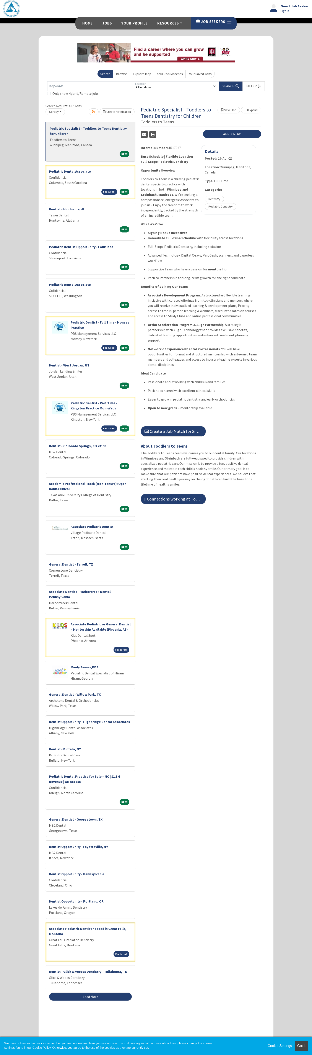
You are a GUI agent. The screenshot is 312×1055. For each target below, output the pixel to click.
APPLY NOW (232, 134)
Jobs (107, 23)
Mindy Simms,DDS (84, 667)
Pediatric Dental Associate (70, 171)
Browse (121, 74)
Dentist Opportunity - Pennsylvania (76, 874)
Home (87, 23)
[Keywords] (90, 86)
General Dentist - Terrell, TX (71, 564)
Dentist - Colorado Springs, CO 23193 (77, 446)
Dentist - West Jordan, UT (69, 365)
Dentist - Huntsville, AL (67, 209)
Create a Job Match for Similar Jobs (175, 431)
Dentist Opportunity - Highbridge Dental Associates (89, 722)
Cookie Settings (280, 1046)
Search (105, 74)
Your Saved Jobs (200, 74)
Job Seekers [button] (213, 21)
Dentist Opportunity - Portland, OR (76, 901)
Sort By (54, 112)
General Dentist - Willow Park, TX (75, 694)
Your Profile (134, 23)
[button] (254, 86)
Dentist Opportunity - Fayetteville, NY (78, 846)
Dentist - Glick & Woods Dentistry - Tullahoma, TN (88, 971)
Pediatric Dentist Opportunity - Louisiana (81, 247)
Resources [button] (168, 23)
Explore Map (142, 74)
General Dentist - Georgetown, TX (75, 819)
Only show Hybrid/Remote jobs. (75, 93)
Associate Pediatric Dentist (92, 526)
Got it (301, 1046)
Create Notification (117, 112)
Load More (90, 996)
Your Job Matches (170, 74)
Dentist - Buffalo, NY (65, 749)
